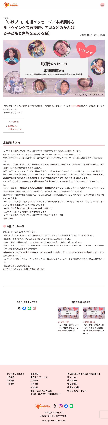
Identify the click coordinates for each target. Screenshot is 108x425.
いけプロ (73, 377)
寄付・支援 (74, 387)
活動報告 (73, 380)
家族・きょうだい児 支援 (41, 390)
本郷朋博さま (13, 126)
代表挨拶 (10, 377)
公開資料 (10, 383)
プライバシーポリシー (79, 390)
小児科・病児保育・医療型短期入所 (46, 394)
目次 (10, 121)
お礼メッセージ (15, 129)
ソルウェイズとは (16, 373)
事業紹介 (36, 373)
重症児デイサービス (39, 377)
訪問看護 (34, 380)
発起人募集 (75, 105)
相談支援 (34, 387)
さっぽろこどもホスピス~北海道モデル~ (84, 373)
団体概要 (10, 380)
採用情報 (73, 383)
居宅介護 (34, 383)
